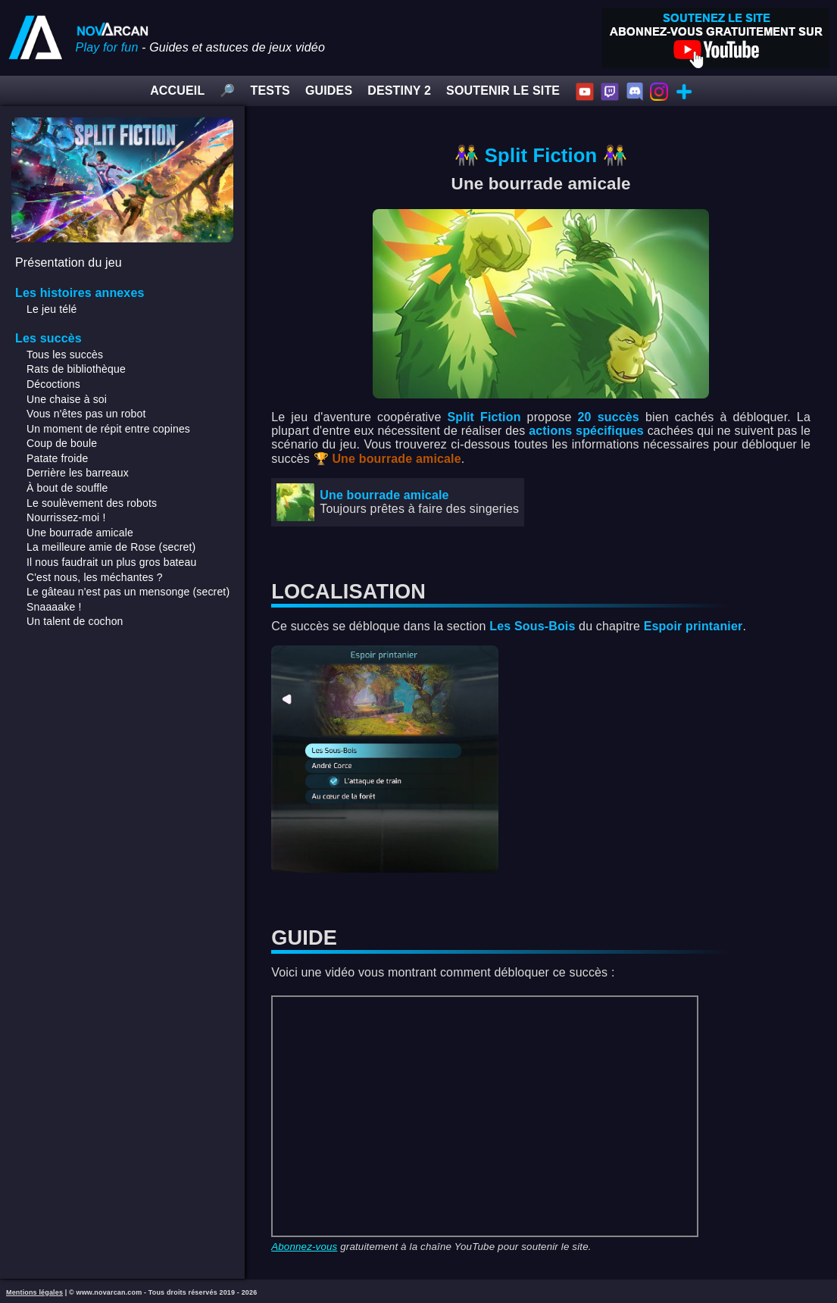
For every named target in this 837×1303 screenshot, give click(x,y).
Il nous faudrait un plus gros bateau (111, 562)
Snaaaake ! (54, 607)
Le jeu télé (52, 309)
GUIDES (328, 90)
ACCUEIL (177, 90)
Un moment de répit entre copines (108, 429)
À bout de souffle (67, 488)
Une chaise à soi (67, 399)
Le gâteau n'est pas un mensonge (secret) (128, 592)
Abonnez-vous (304, 1246)
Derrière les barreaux (78, 473)
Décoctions (53, 384)
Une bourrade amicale (80, 533)
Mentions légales (34, 1292)
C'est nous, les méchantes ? (95, 577)
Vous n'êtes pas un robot (86, 414)
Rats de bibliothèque (76, 369)
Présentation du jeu (68, 262)
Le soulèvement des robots (92, 503)
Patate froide (57, 458)
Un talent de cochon (75, 621)
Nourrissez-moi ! (66, 517)
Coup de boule (62, 443)
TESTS (270, 90)
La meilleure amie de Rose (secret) (111, 547)
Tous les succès (65, 354)
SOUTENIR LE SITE (503, 90)
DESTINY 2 (399, 90)
